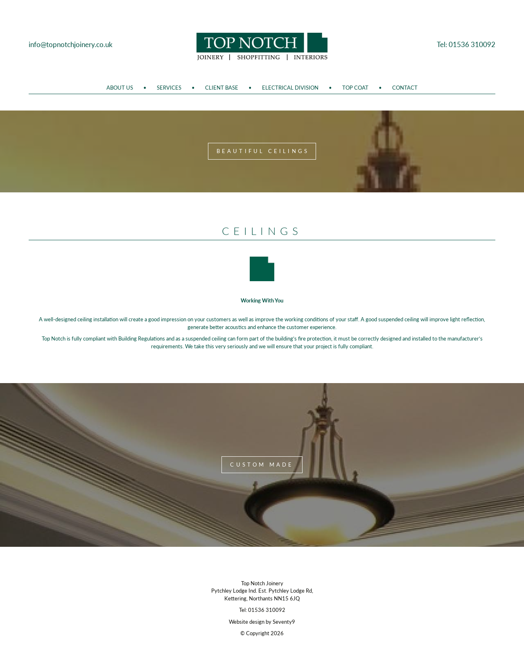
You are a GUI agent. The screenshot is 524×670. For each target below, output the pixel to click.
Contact (405, 87)
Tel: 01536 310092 (466, 44)
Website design (246, 621)
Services (169, 87)
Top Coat (355, 87)
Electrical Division (290, 87)
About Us (119, 87)
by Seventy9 (280, 621)
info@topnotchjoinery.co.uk (71, 44)
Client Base (221, 87)
